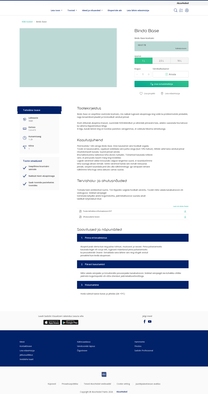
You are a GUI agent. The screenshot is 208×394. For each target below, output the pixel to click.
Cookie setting (123, 383)
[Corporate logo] (183, 3)
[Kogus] (142, 74)
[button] (187, 10)
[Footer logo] (104, 374)
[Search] (175, 10)
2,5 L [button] (161, 60)
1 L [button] (143, 60)
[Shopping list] (181, 10)
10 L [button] (179, 60)
